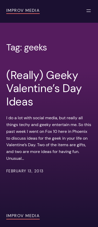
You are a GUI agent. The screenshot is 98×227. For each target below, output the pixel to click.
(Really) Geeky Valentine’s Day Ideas (44, 88)
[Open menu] (88, 11)
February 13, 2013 (24, 171)
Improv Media (23, 10)
